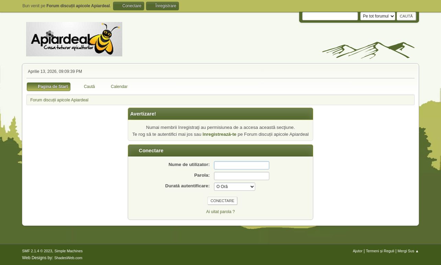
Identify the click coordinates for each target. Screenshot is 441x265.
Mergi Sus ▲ (408, 251)
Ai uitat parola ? (220, 211)
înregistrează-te (220, 134)
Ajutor (357, 251)
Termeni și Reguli (380, 251)
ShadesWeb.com (68, 258)
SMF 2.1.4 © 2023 (37, 251)
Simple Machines (69, 251)
